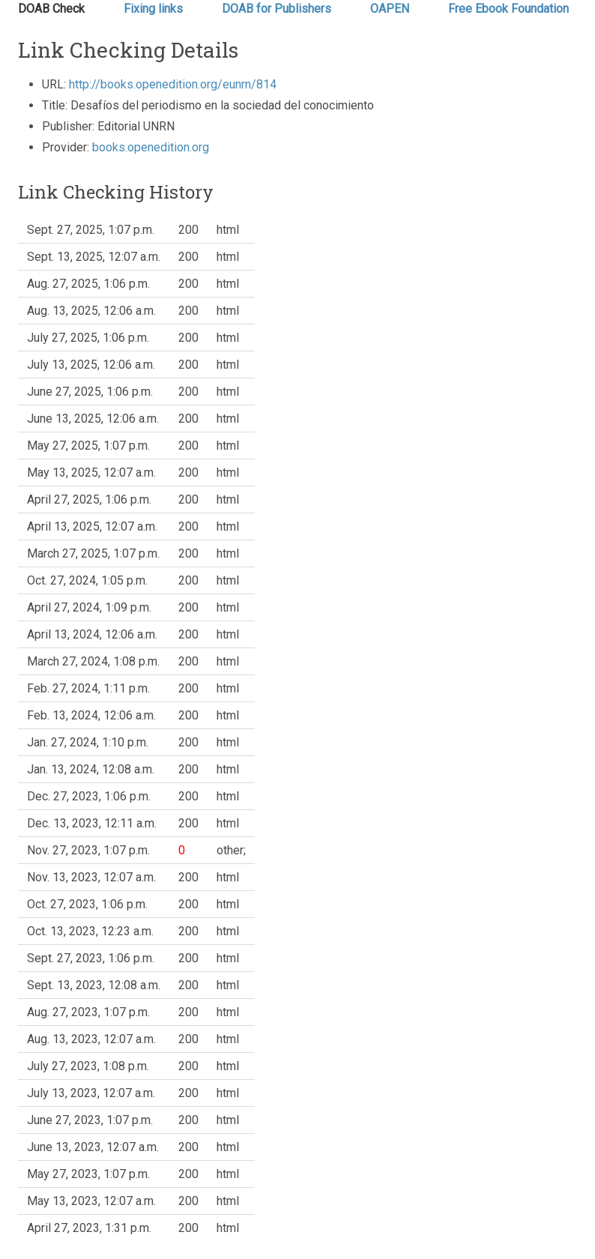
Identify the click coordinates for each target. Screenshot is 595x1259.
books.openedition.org (150, 147)
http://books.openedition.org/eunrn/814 (173, 84)
